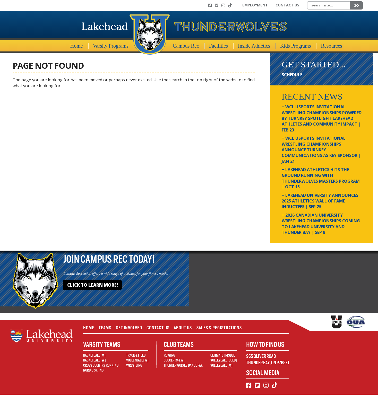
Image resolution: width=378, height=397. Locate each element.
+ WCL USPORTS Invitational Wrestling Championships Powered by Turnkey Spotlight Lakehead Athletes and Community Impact (322, 118)
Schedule (292, 74)
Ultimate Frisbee (222, 358)
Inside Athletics (254, 46)
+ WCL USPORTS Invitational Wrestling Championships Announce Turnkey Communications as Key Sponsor (321, 149)
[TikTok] (230, 5)
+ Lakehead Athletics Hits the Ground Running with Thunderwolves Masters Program (321, 178)
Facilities (218, 46)
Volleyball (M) (221, 368)
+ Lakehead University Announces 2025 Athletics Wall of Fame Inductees (320, 201)
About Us (194, 329)
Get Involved (134, 329)
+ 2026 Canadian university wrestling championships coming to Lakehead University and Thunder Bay (321, 223)
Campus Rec (186, 46)
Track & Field (135, 358)
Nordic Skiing (93, 372)
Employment (255, 5)
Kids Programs (295, 46)
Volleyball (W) (137, 362)
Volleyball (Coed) (223, 362)
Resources (331, 46)
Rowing (169, 358)
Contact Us (287, 5)
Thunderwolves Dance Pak (183, 368)
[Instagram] (223, 5)
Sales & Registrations (235, 329)
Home (76, 46)
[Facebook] (210, 5)
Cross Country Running (100, 368)
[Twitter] (216, 5)
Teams (108, 329)
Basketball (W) (94, 362)
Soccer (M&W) (174, 362)
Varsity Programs (110, 46)
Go (356, 5)
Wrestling (134, 368)
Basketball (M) (94, 358)
